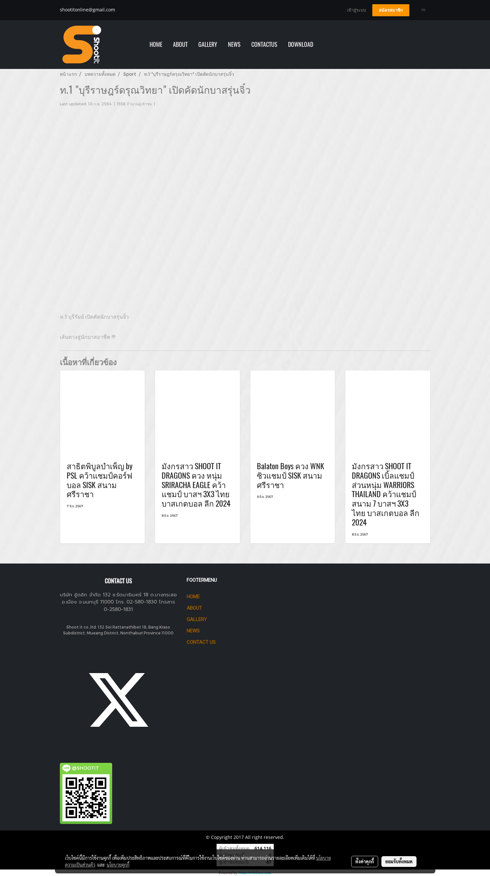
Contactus (264, 44)
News (193, 631)
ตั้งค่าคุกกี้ (364, 861)
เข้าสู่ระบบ (356, 10)
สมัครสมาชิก (391, 10)
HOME (156, 44)
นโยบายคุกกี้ (118, 865)
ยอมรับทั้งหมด (399, 861)
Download (300, 44)
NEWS (234, 44)
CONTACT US (201, 642)
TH (421, 10)
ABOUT (180, 44)
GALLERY (207, 44)
